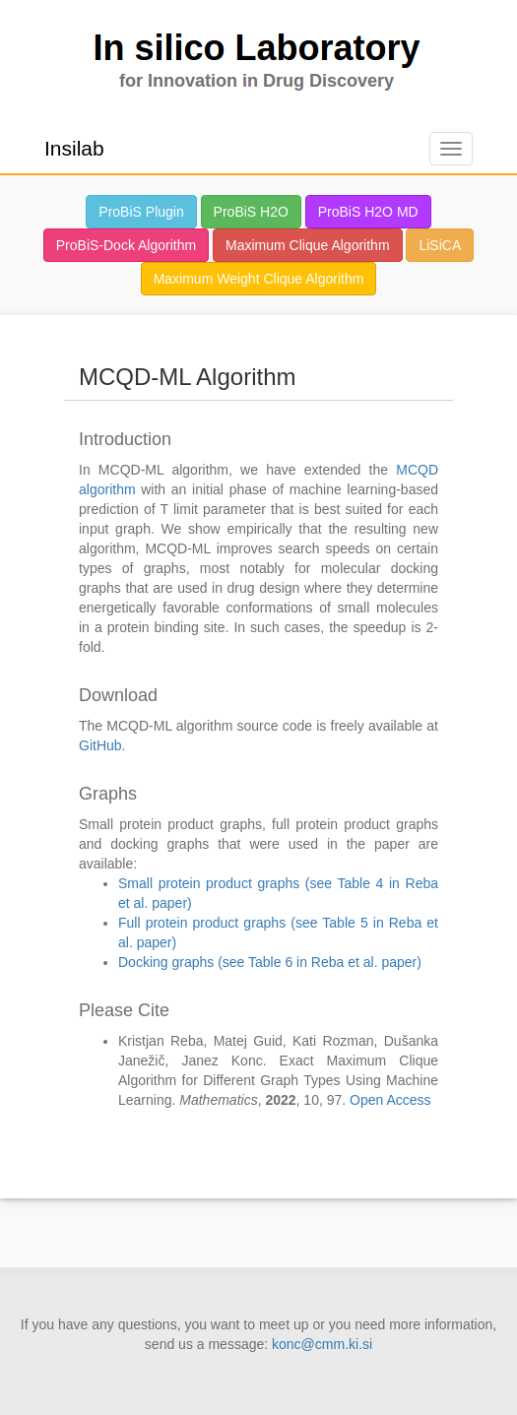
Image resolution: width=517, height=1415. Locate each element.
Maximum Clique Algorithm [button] (308, 245)
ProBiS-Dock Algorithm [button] (126, 245)
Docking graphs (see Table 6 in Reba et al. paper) (269, 962)
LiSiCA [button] (440, 245)
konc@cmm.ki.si (322, 1344)
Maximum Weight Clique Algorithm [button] (259, 279)
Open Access (390, 1100)
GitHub (100, 745)
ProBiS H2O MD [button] (368, 212)
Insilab (74, 148)
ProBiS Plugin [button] (140, 212)
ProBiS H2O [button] (251, 212)
